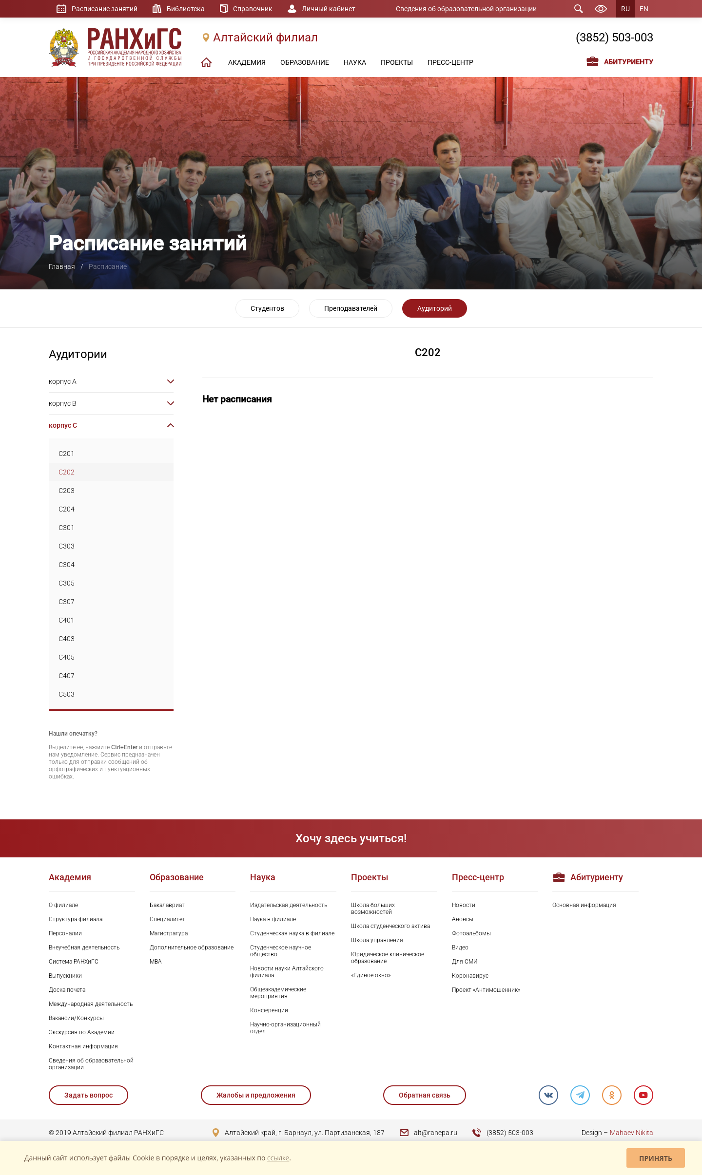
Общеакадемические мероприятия (278, 993)
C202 (66, 472)
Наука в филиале (273, 919)
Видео (460, 947)
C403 (66, 639)
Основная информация (584, 905)
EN (644, 9)
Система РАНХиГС (73, 961)
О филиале (63, 905)
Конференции (269, 1010)
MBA (156, 961)
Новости (463, 905)
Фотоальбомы (471, 933)
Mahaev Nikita (631, 1133)
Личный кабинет (328, 9)
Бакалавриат (167, 905)
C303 (66, 546)
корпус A (63, 381)
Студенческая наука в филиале (292, 933)
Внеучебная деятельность (84, 947)
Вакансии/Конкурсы (76, 1018)
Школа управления (377, 940)
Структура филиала (75, 919)
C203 (66, 490)
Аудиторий (434, 308)
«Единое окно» (370, 975)
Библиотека (186, 9)
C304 (66, 565)
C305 (66, 583)
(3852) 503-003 (614, 37)
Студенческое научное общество (280, 951)
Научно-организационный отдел (285, 1028)
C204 (66, 509)
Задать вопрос (88, 1095)
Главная (62, 266)
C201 (66, 453)
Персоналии (65, 933)
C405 (66, 657)
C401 (66, 620)
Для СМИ (465, 961)
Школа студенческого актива (390, 926)
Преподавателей (350, 308)
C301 (66, 527)
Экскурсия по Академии (82, 1032)
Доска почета (67, 989)
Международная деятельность (91, 1004)
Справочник (253, 9)
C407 (66, 676)
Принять (655, 1158)
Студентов (267, 308)
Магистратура (169, 933)
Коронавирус (470, 975)
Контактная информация (83, 1046)
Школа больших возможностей (373, 908)
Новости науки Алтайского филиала (287, 972)
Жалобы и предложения (255, 1095)
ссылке (278, 1157)
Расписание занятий (104, 9)
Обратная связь (424, 1095)
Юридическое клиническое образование (387, 958)
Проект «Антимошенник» (486, 989)
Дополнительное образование (192, 947)
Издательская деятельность (288, 905)
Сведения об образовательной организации (466, 9)
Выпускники (65, 975)
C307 (66, 602)
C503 (66, 694)
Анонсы (462, 919)
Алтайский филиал (265, 37)
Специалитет (167, 919)
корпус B (63, 403)
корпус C (63, 425)
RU (625, 9)
